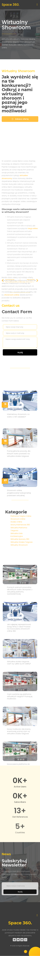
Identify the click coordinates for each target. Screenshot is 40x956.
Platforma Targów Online (21, 542)
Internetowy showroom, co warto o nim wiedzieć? (18, 490)
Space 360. (10, 4)
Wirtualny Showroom (16, 24)
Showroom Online (18, 545)
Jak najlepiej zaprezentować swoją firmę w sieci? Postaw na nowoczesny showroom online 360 (19, 761)
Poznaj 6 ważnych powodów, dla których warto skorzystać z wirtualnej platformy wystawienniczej (19, 724)
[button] (37, 5)
